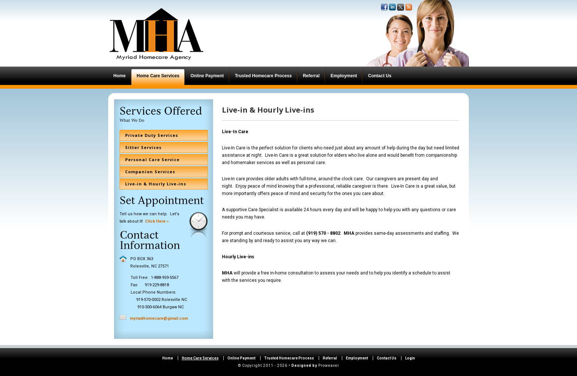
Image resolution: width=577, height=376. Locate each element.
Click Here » (157, 221)
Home (167, 358)
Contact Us (386, 358)
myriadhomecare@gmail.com (159, 318)
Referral (330, 358)
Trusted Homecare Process (289, 358)
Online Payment (241, 358)
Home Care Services (200, 358)
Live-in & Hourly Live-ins (155, 184)
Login (410, 358)
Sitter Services (143, 147)
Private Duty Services (151, 135)
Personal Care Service (152, 159)
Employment (357, 358)
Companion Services (150, 171)
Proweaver (328, 365)
